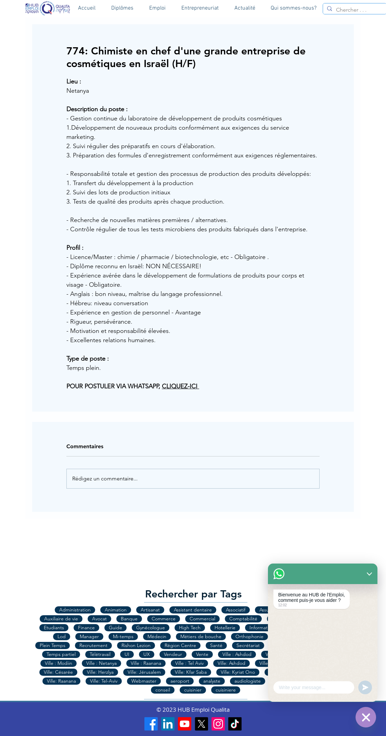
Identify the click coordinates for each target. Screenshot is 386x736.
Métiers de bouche (200, 636)
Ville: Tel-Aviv (103, 681)
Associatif (235, 610)
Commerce (164, 619)
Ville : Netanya (101, 663)
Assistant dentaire (193, 610)
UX (146, 654)
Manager (89, 636)
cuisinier (193, 690)
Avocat (99, 619)
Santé (216, 645)
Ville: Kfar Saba (191, 672)
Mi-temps (123, 636)
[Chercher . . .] (354, 9)
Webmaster (143, 681)
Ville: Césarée (58, 672)
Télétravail (100, 654)
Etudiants (54, 627)
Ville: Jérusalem (144, 672)
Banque (129, 619)
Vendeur (173, 654)
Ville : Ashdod (237, 654)
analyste (211, 681)
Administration (75, 610)
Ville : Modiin (58, 663)
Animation (116, 610)
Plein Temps (52, 645)
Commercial (202, 619)
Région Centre (180, 645)
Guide (115, 627)
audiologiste (247, 681)
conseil (162, 690)
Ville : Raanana (146, 663)
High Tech (190, 627)
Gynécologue (150, 627)
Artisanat (150, 610)
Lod (61, 636)
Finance (86, 627)
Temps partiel (61, 654)
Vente (202, 654)
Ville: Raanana (61, 681)
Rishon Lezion (136, 645)
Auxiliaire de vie (61, 619)
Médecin (156, 636)
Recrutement (93, 645)
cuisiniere (226, 690)
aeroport (179, 681)
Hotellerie (225, 627)
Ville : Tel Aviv (189, 663)
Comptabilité (243, 619)
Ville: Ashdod (231, 663)
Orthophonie (249, 636)
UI (127, 654)
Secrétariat (248, 645)
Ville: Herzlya (100, 672)
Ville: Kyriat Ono (238, 672)
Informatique (263, 627)
